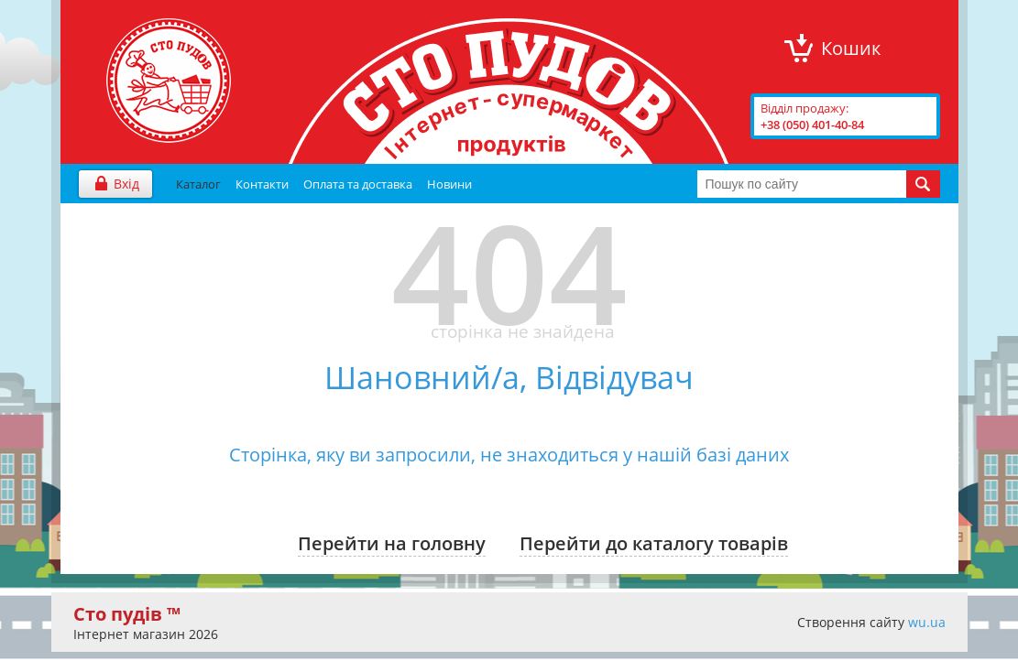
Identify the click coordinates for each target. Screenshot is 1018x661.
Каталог (198, 184)
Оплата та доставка (357, 184)
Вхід (126, 183)
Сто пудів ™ (127, 613)
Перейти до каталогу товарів (654, 543)
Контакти (262, 184)
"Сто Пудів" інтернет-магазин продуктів (168, 80)
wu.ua (927, 622)
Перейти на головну (392, 543)
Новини (449, 184)
